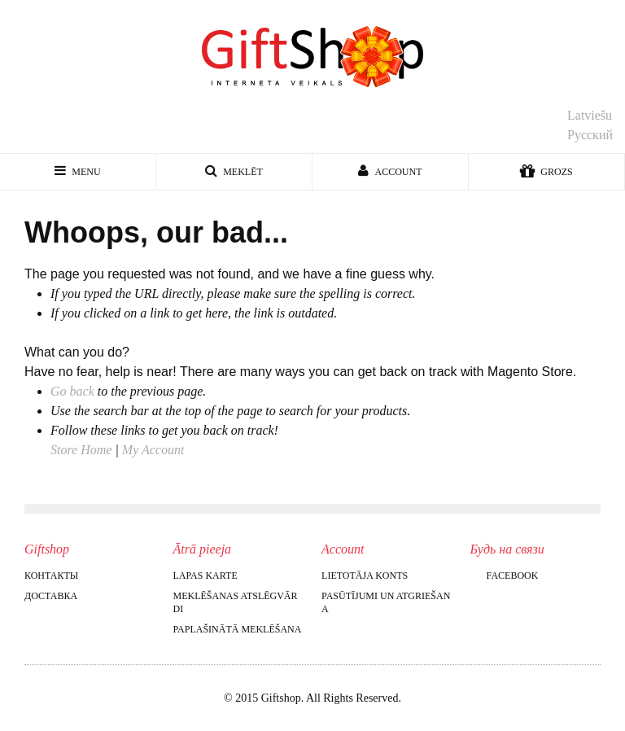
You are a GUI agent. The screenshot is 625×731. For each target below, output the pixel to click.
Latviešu (589, 115)
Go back (72, 391)
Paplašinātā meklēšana (237, 629)
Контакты (51, 575)
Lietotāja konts (364, 575)
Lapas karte (205, 575)
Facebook (504, 575)
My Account (153, 450)
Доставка (50, 596)
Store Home (80, 450)
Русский (590, 135)
